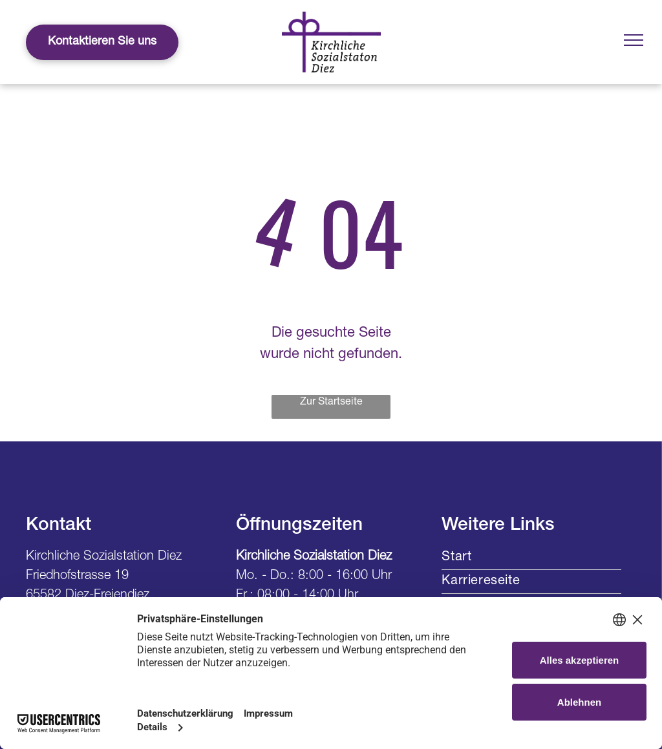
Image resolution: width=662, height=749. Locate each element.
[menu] (633, 40)
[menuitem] (531, 558)
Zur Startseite (331, 402)
